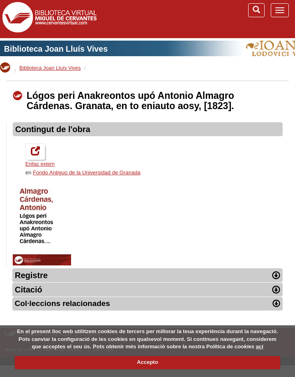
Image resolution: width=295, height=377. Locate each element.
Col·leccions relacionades (148, 303)
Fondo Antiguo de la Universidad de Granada (87, 172)
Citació (147, 289)
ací (259, 346)
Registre (147, 275)
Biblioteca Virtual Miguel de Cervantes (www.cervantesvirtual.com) (49, 19)
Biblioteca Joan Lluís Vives (56, 48)
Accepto (147, 362)
